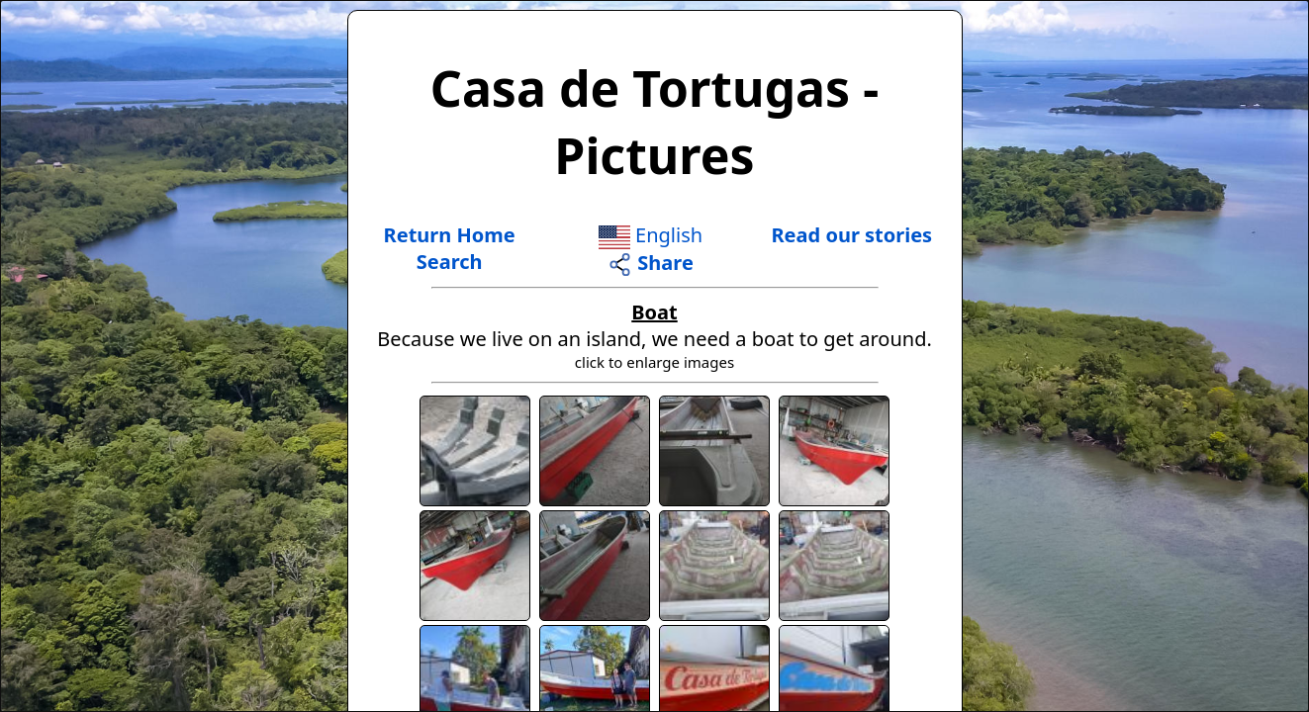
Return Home (449, 235)
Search (450, 261)
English (650, 235)
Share (651, 262)
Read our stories (852, 235)
